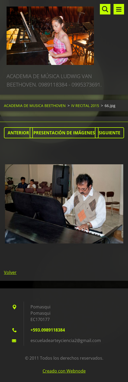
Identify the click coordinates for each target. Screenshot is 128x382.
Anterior (18, 133)
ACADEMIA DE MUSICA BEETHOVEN (35, 105)
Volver (10, 272)
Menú (119, 9)
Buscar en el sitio (105, 9)
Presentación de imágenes (64, 133)
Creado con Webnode (64, 371)
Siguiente (109, 133)
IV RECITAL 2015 (85, 105)
